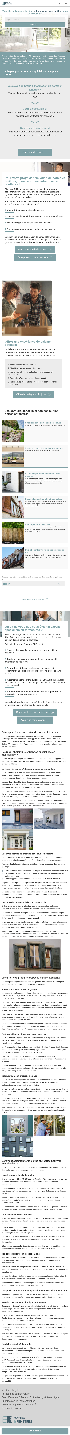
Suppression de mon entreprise (18, 1401)
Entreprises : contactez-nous (33, 257)
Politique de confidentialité (16, 1393)
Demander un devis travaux (33, 249)
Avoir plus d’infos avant (32, 720)
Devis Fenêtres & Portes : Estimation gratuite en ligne (30, 1397)
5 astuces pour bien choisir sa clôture (43, 423)
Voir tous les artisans (33, 599)
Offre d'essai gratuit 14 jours (31, 394)
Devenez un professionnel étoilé (19, 1404)
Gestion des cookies (12, 1408)
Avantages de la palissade (37, 524)
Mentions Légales (11, 1390)
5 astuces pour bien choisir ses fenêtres (44, 448)
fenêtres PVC (7, 775)
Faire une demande (32, 152)
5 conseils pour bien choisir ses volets (43, 499)
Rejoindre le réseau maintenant (33, 712)
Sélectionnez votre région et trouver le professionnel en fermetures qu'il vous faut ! (32, 578)
